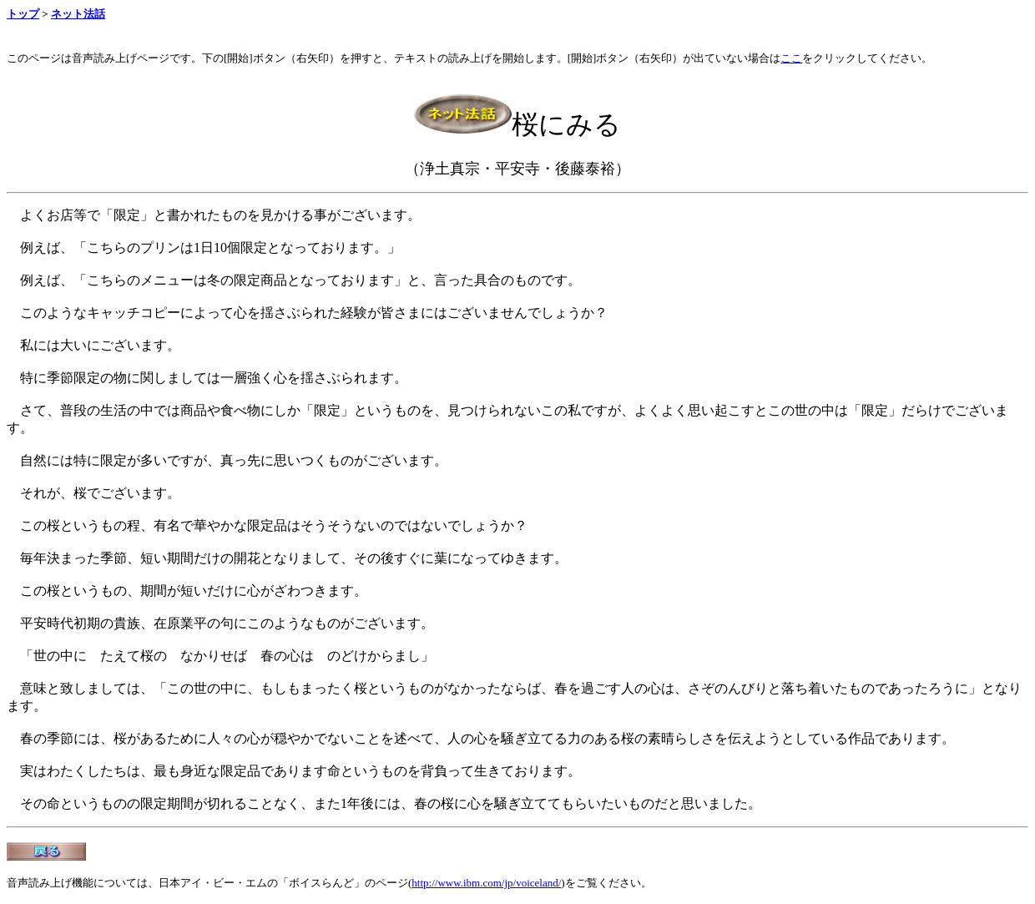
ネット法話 (78, 14)
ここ (791, 58)
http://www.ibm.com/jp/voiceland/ (486, 882)
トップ (23, 14)
